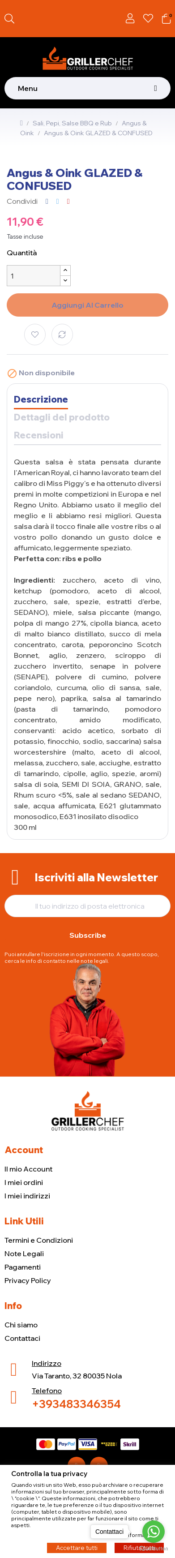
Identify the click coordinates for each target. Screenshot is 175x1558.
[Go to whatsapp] (153, 1531)
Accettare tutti (77, 1547)
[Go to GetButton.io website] (153, 1549)
